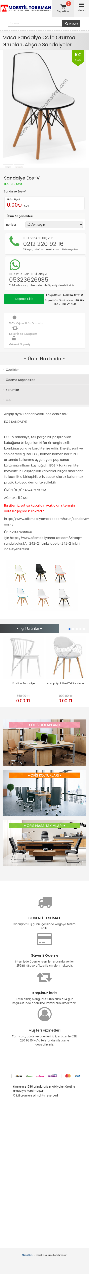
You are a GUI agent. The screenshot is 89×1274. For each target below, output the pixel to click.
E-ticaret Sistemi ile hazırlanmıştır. (44, 1255)
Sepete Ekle (24, 298)
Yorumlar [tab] (11, 390)
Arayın (71, 23)
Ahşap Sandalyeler (48, 44)
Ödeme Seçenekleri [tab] (19, 380)
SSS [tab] (7, 400)
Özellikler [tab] (11, 370)
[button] (69, 629)
